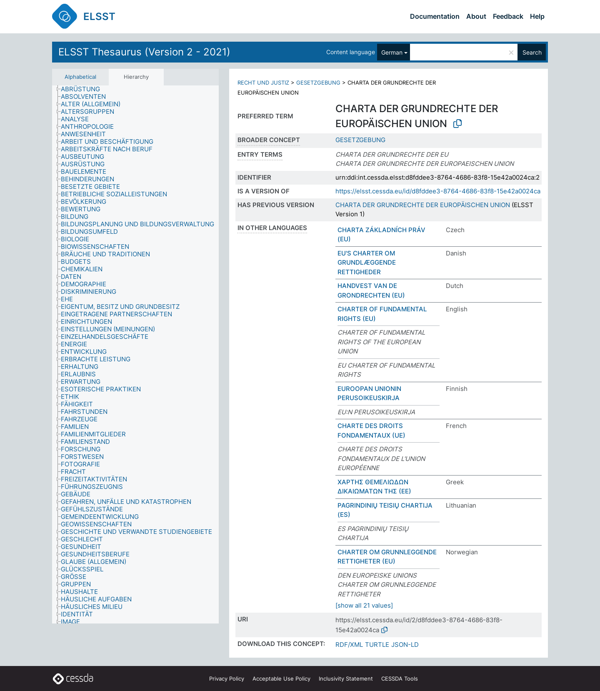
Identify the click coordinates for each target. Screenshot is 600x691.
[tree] (135, 354)
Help (537, 16)
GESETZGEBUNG (318, 82)
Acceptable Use (281, 678)
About (476, 16)
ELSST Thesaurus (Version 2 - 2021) (144, 52)
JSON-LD (405, 644)
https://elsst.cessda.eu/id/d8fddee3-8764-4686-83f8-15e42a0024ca (437, 191)
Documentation (435, 16)
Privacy (226, 678)
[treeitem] (84, 89)
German (391, 52)
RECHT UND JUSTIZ (263, 82)
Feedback (508, 16)
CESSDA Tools (399, 678)
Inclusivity (346, 678)
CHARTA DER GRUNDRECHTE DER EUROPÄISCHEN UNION (422, 205)
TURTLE (377, 644)
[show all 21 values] (364, 605)
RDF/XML (349, 644)
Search (532, 52)
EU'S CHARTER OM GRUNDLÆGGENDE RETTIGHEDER (367, 262)
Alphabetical (80, 76)
